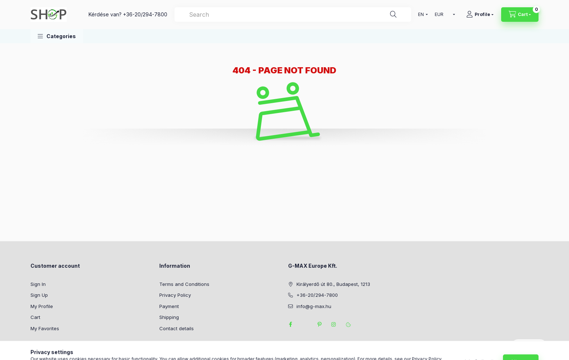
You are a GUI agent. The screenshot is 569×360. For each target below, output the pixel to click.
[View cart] (520, 14)
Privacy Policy (175, 295)
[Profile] (480, 14)
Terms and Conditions (184, 284)
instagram (334, 324)
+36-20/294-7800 (145, 14)
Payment (169, 306)
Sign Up (39, 295)
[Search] (393, 14)
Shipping (169, 317)
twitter (305, 324)
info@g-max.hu (313, 306)
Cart (35, 317)
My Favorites (44, 328)
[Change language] (421, 14)
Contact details (176, 328)
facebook (290, 324)
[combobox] (293, 14)
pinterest (319, 324)
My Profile (41, 306)
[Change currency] (443, 14)
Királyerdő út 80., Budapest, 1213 (333, 284)
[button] (56, 36)
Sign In (38, 284)
